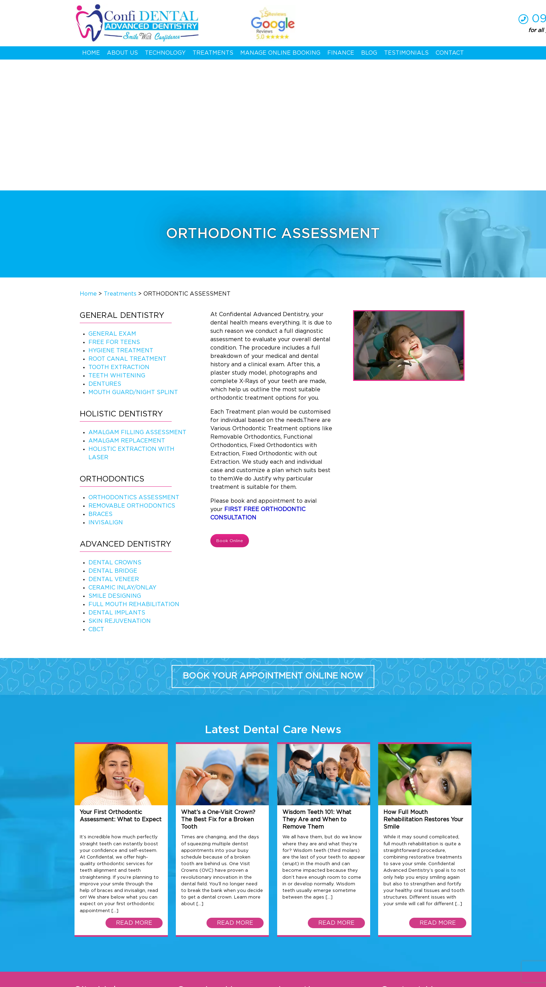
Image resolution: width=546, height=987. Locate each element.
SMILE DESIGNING (114, 465)
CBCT (96, 499)
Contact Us (90, 907)
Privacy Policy (139, 979)
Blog (369, 53)
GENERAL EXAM (112, 203)
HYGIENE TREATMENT (120, 220)
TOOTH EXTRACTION (118, 237)
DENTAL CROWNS (114, 432)
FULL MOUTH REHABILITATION (133, 474)
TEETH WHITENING (116, 245)
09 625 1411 (440, 18)
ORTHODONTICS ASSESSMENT (133, 367)
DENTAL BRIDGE (112, 440)
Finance (340, 53)
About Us (122, 53)
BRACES (100, 383)
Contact (450, 53)
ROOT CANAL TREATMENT (127, 228)
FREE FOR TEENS (114, 211)
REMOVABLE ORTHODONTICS (131, 375)
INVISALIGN (105, 392)
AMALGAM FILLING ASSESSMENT (137, 302)
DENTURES (104, 253)
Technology (165, 53)
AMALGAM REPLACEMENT (126, 310)
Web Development (360, 979)
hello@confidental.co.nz (435, 899)
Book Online (229, 410)
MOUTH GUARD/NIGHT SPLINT (133, 262)
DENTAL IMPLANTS (116, 482)
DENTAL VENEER (113, 449)
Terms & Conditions (97, 979)
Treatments (213, 53)
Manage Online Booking (280, 53)
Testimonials (406, 53)
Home (91, 53)
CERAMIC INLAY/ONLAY (122, 457)
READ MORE (134, 792)
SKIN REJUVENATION (119, 490)
